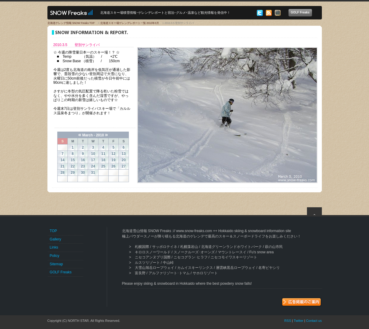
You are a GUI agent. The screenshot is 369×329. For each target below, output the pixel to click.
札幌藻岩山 (189, 247)
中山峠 (168, 263)
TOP (53, 231)
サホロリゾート (205, 273)
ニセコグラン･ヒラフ (191, 257)
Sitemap (56, 264)
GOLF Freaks (301, 12)
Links (54, 247)
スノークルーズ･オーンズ (194, 252)
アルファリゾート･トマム (169, 273)
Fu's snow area (261, 252)
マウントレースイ (232, 252)
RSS (287, 320)
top (314, 211)
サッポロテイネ (164, 247)
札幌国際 (142, 247)
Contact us (314, 320)
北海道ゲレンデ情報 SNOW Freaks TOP (71, 23)
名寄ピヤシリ (269, 268)
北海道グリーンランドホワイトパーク (231, 247)
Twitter (298, 320)
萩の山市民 (274, 247)
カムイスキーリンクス (195, 268)
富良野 (140, 273)
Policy (54, 256)
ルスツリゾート (147, 263)
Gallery (55, 239)
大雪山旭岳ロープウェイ (154, 268)
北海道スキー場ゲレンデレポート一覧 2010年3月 (129, 23)
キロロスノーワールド (153, 252)
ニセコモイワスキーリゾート (234, 257)
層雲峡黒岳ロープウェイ (235, 268)
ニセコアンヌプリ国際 (153, 257)
